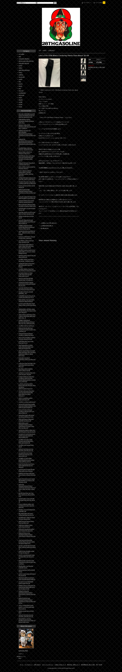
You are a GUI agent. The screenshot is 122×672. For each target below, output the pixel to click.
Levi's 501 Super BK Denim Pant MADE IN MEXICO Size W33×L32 (27, 197)
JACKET (20, 65)
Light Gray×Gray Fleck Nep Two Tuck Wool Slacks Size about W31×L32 (27, 365)
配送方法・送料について (73, 664)
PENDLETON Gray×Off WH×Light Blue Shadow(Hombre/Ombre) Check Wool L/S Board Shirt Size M (27, 134)
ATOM (100, 664)
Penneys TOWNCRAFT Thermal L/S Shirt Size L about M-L (27, 237)
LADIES (20, 79)
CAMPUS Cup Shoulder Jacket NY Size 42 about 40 (26, 552)
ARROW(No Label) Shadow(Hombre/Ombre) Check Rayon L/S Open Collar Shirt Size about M (26, 425)
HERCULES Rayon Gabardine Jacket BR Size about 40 (26, 420)
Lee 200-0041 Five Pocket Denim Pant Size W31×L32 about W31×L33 (25, 454)
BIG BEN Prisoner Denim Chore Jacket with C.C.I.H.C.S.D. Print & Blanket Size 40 (27, 251)
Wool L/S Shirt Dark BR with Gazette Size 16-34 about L (26, 279)
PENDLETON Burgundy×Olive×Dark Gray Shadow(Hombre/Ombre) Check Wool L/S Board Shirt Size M (27, 142)
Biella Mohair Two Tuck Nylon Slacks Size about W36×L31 (26, 300)
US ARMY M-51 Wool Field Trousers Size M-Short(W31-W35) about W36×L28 (26, 441)
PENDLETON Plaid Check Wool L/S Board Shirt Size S (27, 163)
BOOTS (20, 84)
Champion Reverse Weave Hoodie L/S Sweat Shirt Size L (26, 334)
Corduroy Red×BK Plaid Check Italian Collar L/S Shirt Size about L (27, 305)
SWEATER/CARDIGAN (24, 70)
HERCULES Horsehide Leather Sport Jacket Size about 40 (26, 530)
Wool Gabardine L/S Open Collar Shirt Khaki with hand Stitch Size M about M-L (26, 346)
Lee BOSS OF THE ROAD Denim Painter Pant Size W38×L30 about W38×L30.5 (27, 435)
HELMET (21, 100)
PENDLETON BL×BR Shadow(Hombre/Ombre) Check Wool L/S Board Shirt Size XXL (27, 593)
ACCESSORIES (22, 93)
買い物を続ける (45, 228)
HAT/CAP (21, 91)
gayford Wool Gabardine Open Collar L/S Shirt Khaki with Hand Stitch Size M (27, 316)
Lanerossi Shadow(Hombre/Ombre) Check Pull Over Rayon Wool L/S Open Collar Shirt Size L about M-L (27, 488)
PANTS (44, 50)
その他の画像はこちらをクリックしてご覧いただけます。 (56, 167)
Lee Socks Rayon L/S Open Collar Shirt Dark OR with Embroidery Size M (26, 274)
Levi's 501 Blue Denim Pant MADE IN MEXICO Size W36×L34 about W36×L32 (27, 221)
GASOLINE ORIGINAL (24, 59)
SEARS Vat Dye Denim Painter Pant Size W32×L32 (26, 522)
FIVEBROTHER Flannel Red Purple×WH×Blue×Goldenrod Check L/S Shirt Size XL (26, 227)
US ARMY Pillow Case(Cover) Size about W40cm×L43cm (27, 260)
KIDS (20, 81)
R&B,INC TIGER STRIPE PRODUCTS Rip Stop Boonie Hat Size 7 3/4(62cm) (27, 126)
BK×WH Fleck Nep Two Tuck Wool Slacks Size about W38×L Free (27, 494)
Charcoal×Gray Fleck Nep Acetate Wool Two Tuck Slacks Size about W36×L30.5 (27, 541)
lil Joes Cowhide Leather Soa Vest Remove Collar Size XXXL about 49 (26, 505)
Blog (20, 658)
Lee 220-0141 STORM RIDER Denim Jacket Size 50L (26, 582)
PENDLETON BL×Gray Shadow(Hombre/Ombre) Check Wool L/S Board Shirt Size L (27, 535)
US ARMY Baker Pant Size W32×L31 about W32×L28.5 (26, 148)
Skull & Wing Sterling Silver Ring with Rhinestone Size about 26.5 (27, 431)
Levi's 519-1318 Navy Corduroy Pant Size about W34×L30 (27, 338)
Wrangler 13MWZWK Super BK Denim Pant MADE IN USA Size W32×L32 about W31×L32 (27, 115)
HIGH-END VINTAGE (24, 63)
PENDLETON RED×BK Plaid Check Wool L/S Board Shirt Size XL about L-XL (27, 329)
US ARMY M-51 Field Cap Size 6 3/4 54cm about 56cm (27, 518)
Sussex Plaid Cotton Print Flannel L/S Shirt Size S (25, 152)
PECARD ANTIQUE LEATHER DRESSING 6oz (26, 292)
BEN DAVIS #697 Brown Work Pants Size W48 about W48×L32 (27, 578)
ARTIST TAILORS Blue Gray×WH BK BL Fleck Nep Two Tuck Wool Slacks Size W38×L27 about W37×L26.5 (27, 353)
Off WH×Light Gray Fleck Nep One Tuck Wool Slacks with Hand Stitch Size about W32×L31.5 (26, 393)
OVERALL (21, 75)
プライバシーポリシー (47, 664)
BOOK (20, 106)
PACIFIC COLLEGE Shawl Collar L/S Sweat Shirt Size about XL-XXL (27, 556)
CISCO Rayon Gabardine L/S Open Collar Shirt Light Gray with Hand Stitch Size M (26, 246)
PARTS (20, 97)
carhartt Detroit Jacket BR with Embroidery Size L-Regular (27, 470)
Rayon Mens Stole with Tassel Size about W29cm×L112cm (26, 416)
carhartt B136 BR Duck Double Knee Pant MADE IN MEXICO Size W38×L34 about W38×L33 (27, 405)
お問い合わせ (37, 664)
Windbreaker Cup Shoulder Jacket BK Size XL (26, 567)
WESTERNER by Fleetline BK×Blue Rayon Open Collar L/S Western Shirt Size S (27, 620)
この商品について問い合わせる (49, 223)
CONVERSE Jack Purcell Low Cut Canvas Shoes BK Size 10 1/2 (27, 296)
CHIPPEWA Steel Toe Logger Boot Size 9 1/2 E (26, 342)
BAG (20, 88)
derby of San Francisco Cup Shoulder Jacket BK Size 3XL (26, 449)
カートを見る (100, 2)
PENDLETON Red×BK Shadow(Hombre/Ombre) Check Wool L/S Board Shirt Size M (27, 192)
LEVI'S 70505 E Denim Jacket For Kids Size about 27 (27, 167)
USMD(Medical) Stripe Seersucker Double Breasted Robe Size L (26, 121)
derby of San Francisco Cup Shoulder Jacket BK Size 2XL (26, 615)
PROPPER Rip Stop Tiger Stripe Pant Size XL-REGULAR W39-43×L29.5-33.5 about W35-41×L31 (27, 158)
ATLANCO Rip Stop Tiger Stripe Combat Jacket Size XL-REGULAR (27, 182)
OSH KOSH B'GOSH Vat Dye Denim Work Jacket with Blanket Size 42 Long (27, 283)
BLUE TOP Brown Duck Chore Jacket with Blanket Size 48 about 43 (26, 465)
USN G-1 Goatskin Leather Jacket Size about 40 (26, 398)
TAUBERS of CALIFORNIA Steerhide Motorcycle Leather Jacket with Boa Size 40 (26, 460)
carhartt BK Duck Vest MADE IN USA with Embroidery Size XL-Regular (27, 232)
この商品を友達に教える (47, 225)
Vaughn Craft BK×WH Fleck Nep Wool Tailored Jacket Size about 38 (27, 547)
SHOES (20, 86)
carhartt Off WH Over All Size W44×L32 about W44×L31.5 (26, 201)
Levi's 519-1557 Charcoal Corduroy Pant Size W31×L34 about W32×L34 (26, 411)
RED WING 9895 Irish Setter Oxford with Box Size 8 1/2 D (26, 514)
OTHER (20, 104)
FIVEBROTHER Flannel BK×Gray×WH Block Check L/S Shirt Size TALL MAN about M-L (27, 321)
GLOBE (20, 102)
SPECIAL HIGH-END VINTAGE (26, 61)
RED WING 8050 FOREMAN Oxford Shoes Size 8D (26, 369)
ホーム (21, 664)
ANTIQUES (21, 95)
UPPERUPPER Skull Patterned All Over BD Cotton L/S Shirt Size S (27, 178)
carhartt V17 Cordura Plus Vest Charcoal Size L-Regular (27, 373)
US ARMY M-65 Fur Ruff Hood (26, 326)
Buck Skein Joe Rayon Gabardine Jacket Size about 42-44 (27, 359)
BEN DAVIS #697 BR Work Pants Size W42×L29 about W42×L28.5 (27, 205)
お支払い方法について (60, 664)
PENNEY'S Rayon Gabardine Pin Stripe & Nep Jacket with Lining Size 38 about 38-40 (27, 587)
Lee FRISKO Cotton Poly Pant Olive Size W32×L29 (26, 241)
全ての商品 (21, 54)
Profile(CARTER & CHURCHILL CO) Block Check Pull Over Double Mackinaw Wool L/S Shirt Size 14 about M (27, 379)
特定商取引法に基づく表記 (88, 664)
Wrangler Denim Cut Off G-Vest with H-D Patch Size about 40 (27, 213)
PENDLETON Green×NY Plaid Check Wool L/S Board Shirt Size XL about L (27, 562)
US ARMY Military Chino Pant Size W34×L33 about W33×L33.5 (27, 269)
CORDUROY (51, 50)
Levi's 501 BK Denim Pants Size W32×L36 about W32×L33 (27, 288)
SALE (20, 56)
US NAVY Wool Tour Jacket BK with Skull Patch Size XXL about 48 (27, 500)
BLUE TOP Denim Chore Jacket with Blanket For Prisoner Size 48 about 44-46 (27, 480)
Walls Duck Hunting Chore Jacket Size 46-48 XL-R (26, 526)
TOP (40, 50)
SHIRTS (20, 68)
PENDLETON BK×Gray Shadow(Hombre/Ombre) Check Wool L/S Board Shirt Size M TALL (27, 600)
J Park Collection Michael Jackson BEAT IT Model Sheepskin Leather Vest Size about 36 (26, 173)
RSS (97, 664)
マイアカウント (87, 2)
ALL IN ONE (22, 77)
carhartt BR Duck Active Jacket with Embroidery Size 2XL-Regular (27, 265)
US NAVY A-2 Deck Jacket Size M (27, 402)
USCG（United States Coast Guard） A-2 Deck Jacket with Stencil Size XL (26, 607)
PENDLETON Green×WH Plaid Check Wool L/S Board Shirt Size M (27, 475)
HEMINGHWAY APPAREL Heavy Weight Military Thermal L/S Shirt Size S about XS (27, 310)
